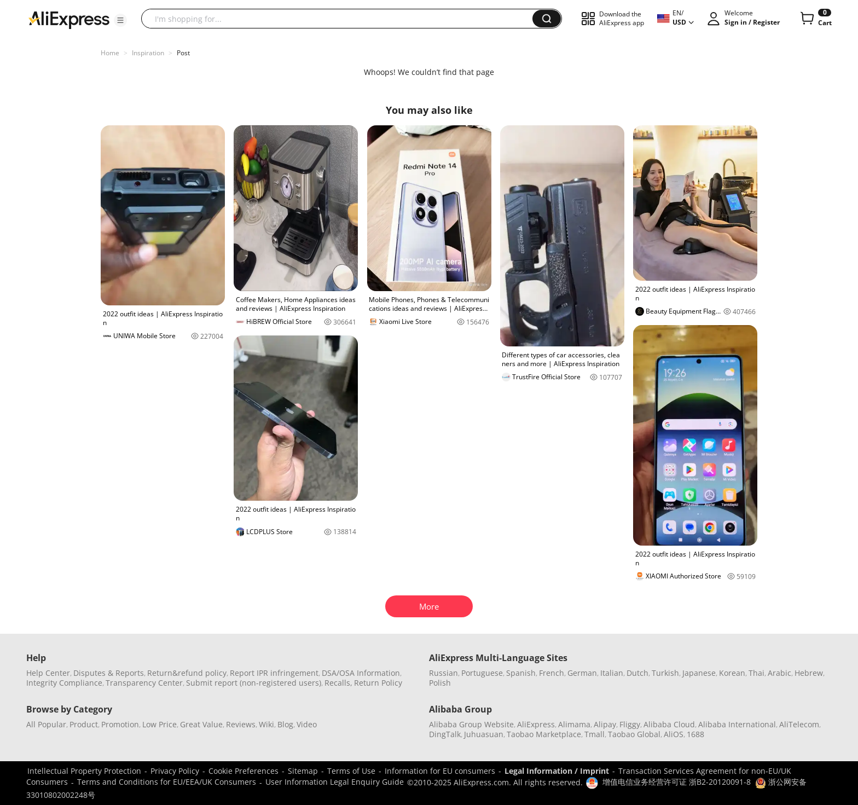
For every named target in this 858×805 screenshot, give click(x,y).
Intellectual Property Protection (84, 771)
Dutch (637, 673)
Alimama (574, 724)
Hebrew (809, 673)
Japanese (699, 673)
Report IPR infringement (274, 673)
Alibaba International (737, 724)
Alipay (605, 724)
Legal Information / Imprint (557, 771)
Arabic (779, 673)
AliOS (673, 734)
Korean (732, 673)
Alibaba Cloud (669, 724)
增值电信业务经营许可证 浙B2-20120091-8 (676, 782)
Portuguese (482, 673)
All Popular (46, 724)
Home (110, 52)
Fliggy (629, 724)
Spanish (521, 673)
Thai (756, 673)
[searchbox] (340, 18)
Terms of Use (351, 771)
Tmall (594, 734)
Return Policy (378, 682)
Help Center (48, 673)
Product (83, 724)
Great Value (201, 724)
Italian (611, 673)
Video (307, 724)
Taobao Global (634, 734)
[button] (120, 20)
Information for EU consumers (440, 771)
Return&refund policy (187, 673)
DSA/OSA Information (361, 673)
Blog (285, 724)
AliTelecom (799, 724)
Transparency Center (144, 682)
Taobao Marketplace (544, 734)
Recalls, (338, 682)
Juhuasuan (483, 734)
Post (183, 52)
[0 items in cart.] (815, 18)
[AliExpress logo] (69, 19)
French (551, 673)
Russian (443, 673)
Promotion (120, 724)
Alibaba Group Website (471, 724)
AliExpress (536, 724)
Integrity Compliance (64, 682)
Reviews (241, 724)
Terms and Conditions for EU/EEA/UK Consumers (166, 782)
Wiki (266, 724)
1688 (695, 734)
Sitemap (303, 771)
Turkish (665, 673)
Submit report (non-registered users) (253, 682)
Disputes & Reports (108, 673)
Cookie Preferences (243, 771)
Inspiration (148, 52)
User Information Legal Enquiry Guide (334, 782)
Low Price (159, 724)
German (582, 673)
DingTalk (445, 734)
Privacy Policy (174, 771)
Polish (440, 682)
